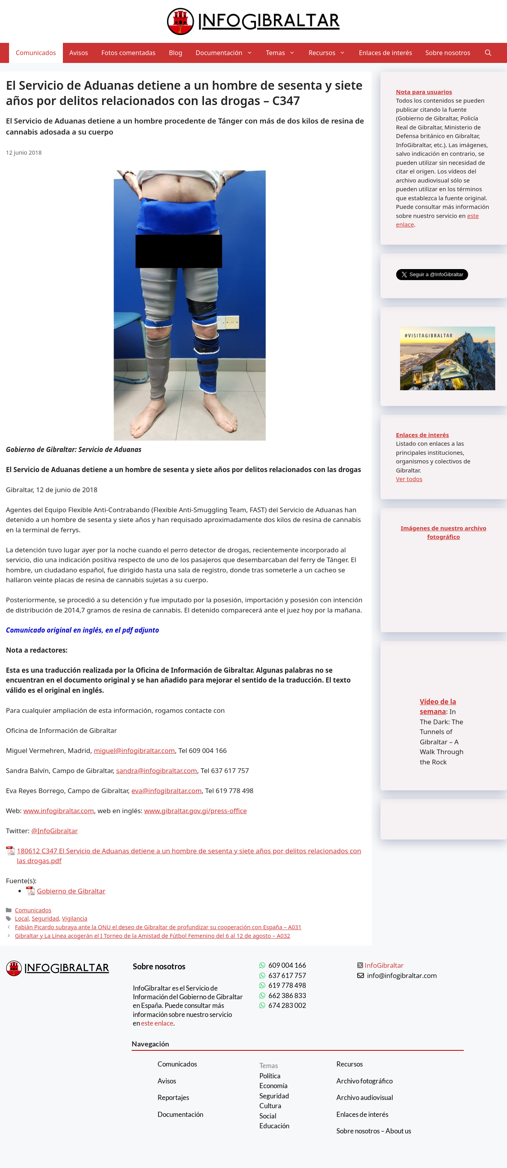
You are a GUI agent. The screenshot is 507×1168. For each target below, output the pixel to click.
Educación (274, 1126)
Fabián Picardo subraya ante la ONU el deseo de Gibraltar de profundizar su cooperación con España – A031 (158, 927)
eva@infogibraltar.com (167, 790)
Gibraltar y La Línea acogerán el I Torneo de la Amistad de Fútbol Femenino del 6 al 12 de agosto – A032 (152, 935)
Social (267, 1116)
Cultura (270, 1106)
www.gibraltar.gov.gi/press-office (195, 810)
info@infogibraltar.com (402, 975)
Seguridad (45, 918)
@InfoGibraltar (54, 830)
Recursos (330, 53)
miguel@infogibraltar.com (134, 750)
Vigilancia (75, 918)
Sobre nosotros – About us (373, 1131)
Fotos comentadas (128, 52)
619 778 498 (287, 985)
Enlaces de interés (385, 52)
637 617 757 (287, 975)
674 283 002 (287, 1005)
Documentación (227, 53)
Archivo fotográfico (364, 1081)
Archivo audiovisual (364, 1097)
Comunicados (36, 52)
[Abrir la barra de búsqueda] (488, 53)
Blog (175, 52)
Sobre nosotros (448, 52)
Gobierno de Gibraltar (71, 890)
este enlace (157, 1023)
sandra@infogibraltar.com (156, 770)
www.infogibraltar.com (59, 810)
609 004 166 (287, 965)
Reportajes (173, 1097)
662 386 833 (287, 995)
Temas (284, 53)
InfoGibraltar (384, 965)
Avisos (79, 52)
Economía (273, 1085)
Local (22, 918)
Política (270, 1076)
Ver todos (409, 479)
